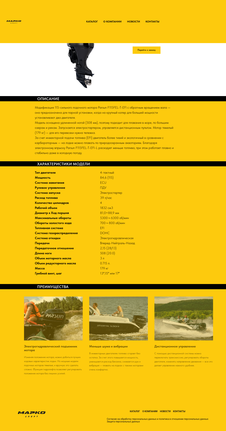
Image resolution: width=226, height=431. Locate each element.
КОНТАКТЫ (152, 21)
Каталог (135, 411)
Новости (165, 411)
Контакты (179, 411)
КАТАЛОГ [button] (92, 21)
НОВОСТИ (133, 21)
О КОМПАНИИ (112, 21)
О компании (150, 411)
